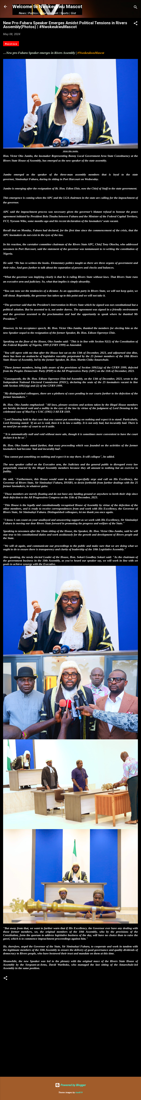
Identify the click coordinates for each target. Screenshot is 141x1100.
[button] (135, 24)
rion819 (79, 1092)
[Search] (135, 8)
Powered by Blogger (70, 1085)
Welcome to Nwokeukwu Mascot (47, 6)
